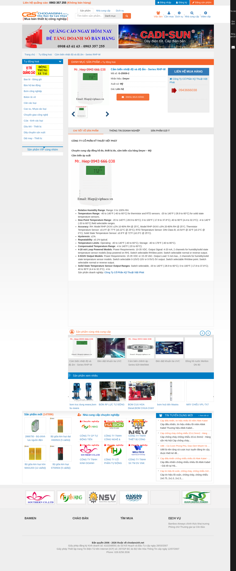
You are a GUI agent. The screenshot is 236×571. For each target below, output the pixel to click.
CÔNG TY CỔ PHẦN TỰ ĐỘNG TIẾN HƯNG (113, 461)
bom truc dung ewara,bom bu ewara (83, 406)
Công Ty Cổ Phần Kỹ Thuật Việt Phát (188, 80)
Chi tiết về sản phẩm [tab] (85, 130)
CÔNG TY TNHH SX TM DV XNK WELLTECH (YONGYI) (137, 461)
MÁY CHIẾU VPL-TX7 (197, 404)
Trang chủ (30, 54)
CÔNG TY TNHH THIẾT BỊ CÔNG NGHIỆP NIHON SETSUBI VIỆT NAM (137, 437)
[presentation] (202, 333)
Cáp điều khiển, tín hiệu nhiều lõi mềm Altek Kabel (184, 420)
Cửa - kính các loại (33, 120)
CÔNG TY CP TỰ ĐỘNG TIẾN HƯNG (89, 437)
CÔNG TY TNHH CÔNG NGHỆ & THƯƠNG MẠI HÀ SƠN (113, 437)
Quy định (233, 22)
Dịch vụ (179, 14)
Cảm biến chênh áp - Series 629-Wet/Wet (138, 363)
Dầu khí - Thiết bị (32, 126)
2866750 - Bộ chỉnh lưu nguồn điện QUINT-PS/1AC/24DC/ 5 (35, 438)
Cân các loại (30, 103)
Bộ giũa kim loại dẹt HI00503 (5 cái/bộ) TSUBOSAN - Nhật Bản (61, 438)
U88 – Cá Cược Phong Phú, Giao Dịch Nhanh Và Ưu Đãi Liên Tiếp (185, 446)
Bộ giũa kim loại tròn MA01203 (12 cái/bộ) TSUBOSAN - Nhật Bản (35, 466)
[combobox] (122, 16)
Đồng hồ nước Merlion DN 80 (197, 363)
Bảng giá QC (233, 35)
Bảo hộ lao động (32, 85)
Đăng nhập (164, 2)
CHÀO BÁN (80, 518)
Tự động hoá (45, 54)
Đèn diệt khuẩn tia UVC (110, 361)
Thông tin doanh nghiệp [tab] (124, 130)
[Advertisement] (141, 303)
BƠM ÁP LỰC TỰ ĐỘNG (111, 404)
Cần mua (169, 14)
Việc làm (158, 14)
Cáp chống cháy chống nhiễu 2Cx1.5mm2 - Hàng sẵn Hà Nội (185, 433)
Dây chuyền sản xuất (34, 132)
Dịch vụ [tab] (120, 10)
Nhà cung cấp (192, 14)
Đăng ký (181, 2)
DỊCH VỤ (174, 518)
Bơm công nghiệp (33, 91)
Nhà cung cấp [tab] (103, 10)
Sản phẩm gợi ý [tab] (160, 130)
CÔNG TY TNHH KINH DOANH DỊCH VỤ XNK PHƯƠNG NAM (88, 461)
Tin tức (233, 11)
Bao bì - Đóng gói (33, 79)
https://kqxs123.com (133, 557)
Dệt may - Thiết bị (33, 138)
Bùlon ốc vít (30, 97)
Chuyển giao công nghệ (36, 114)
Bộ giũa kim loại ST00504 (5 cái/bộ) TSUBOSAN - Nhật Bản (60, 466)
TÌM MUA (126, 518)
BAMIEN (30, 518)
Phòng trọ (97, 557)
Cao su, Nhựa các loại (35, 109)
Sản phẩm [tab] (85, 10)
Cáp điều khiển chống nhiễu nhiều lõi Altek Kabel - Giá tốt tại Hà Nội (185, 458)
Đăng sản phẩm (201, 2)
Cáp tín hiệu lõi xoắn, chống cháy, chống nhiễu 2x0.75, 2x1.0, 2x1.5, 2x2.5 (185, 471)
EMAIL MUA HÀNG (133, 97)
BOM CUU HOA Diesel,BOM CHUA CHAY (141, 406)
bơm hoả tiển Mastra (167, 404)
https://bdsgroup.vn (113, 557)
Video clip (206, 14)
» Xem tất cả (203, 415)
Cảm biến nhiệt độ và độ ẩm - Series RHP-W (77, 54)
